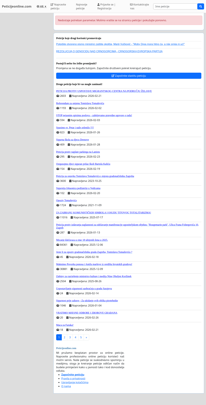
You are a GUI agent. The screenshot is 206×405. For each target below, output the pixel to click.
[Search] (175, 6)
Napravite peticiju (58, 6)
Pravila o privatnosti (73, 378)
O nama (66, 386)
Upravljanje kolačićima (74, 382)
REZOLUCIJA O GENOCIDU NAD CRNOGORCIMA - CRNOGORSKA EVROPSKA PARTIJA (109, 51)
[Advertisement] (26, 61)
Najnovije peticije (81, 6)
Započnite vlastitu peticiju (129, 75)
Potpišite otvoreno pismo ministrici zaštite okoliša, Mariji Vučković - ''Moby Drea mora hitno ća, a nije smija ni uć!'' (120, 44)
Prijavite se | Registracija (106, 6)
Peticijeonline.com (17, 6)
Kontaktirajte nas (139, 6)
